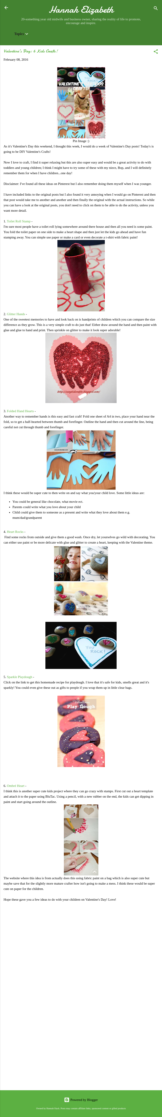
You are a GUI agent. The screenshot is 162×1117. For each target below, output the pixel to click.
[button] (155, 52)
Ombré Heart (15, 786)
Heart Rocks (15, 532)
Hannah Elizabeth (81, 9)
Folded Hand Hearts (20, 411)
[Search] (155, 9)
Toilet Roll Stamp (18, 221)
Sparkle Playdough (19, 677)
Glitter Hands (16, 314)
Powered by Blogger (81, 1100)
